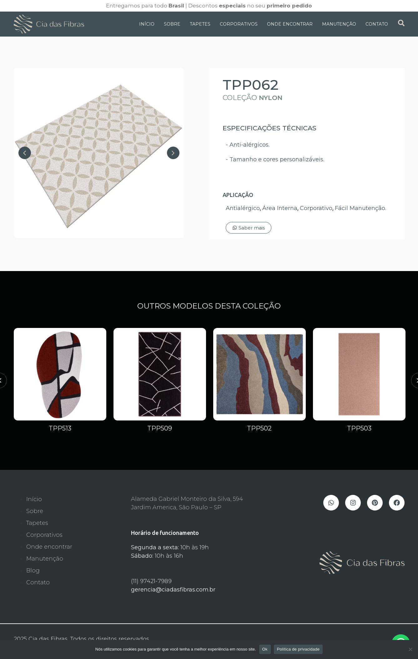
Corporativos (239, 24)
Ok (265, 649)
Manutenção (339, 24)
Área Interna (279, 208)
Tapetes (200, 24)
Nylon (270, 98)
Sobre (172, 24)
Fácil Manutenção (360, 208)
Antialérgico (243, 208)
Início (146, 24)
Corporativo (316, 208)
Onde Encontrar (290, 24)
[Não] (410, 649)
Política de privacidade (298, 649)
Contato (376, 24)
